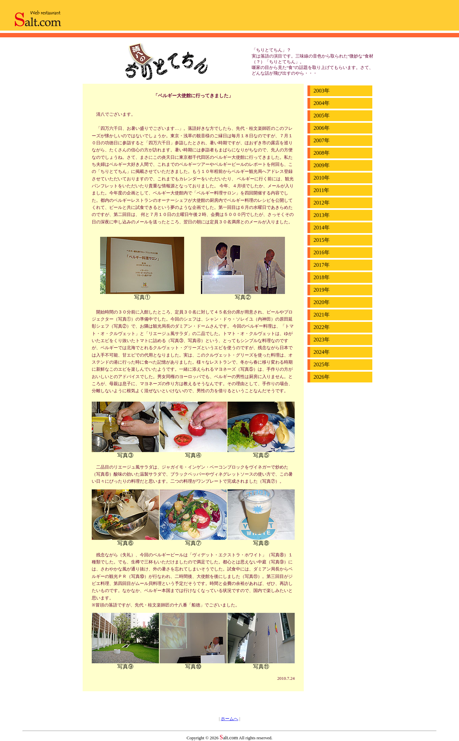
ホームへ (229, 718)
